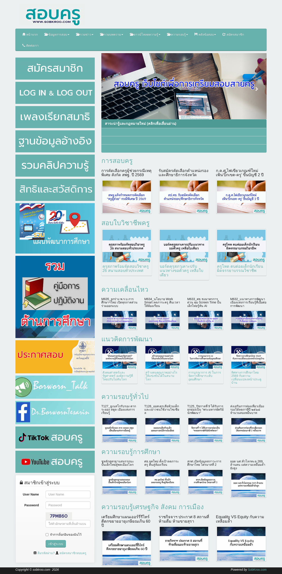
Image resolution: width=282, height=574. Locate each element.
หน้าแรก (30, 34)
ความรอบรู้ (177, 34)
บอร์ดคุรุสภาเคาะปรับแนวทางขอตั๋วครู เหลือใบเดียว (181, 270)
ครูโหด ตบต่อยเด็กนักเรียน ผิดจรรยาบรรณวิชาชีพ (240, 268)
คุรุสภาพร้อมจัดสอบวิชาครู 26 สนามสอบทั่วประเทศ (125, 268)
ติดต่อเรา (30, 45)
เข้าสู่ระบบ (55, 544)
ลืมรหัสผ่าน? (46, 553)
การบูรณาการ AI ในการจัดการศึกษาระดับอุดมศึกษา (204, 376)
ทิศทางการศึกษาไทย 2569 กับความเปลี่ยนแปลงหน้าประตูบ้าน (246, 377)
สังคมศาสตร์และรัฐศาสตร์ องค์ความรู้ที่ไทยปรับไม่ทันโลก (117, 376)
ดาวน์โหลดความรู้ (145, 34)
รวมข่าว (84, 34)
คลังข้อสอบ (205, 34)
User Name (31, 494)
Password (31, 505)
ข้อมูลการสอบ (56, 34)
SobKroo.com (257, 569)
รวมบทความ (111, 34)
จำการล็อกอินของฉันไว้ (66, 534)
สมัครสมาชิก (233, 34)
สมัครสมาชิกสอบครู (72, 553)
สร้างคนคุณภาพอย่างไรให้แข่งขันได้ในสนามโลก (161, 376)
